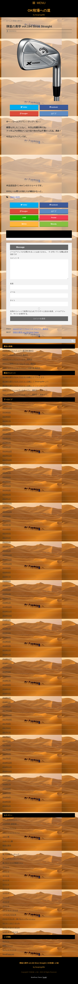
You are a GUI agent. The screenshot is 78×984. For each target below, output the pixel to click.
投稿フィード (7, 946)
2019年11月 (7, 611)
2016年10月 (7, 771)
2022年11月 (7, 456)
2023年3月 (6, 438)
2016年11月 (7, 767)
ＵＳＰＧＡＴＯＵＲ (10, 932)
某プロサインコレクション (12, 858)
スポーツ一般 (7, 841)
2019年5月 (6, 637)
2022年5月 (6, 482)
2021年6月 (6, 529)
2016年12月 (7, 763)
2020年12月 (7, 555)
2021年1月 (6, 551)
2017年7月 (6, 732)
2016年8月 (6, 780)
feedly (54, 224)
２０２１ (5, 867)
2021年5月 (6, 534)
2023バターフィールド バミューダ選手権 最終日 (21, 368)
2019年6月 (6, 633)
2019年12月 (7, 607)
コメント (14, 258)
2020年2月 (6, 598)
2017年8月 (6, 728)
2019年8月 (6, 624)
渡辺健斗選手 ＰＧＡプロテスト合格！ (17, 377)
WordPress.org (8, 954)
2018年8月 (6, 676)
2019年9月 (6, 620)
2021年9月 (6, 516)
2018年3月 (6, 698)
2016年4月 (6, 797)
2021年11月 (7, 508)
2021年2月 (6, 546)
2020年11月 (7, 559)
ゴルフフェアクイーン (11, 833)
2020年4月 (6, 590)
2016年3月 (6, 802)
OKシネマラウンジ (10, 820)
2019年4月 (6, 642)
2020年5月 (6, 585)
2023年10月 (7, 408)
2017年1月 (6, 758)
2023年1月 (6, 447)
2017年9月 (6, 724)
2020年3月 (6, 594)
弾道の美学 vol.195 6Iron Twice (26, 332)
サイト (12, 300)
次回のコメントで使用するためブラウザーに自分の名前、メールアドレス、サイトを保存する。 (37, 312)
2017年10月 (7, 719)
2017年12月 (7, 711)
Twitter (24, 107)
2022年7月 (6, 473)
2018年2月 (6, 702)
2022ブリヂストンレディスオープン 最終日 (19, 390)
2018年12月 (7, 659)
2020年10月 (7, 564)
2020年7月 (6, 577)
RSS (24, 224)
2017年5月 (6, 741)
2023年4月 (6, 434)
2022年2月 (6, 495)
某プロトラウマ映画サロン (12, 863)
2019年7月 (6, 629)
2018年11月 (7, 663)
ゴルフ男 (5, 837)
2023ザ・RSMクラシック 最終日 (15, 355)
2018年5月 (6, 689)
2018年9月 (6, 672)
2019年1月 (6, 655)
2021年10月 (7, 512)
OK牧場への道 (39, 10)
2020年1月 (6, 603)
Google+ (24, 113)
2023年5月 (6, 430)
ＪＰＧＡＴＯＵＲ (9, 915)
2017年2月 (6, 754)
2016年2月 (6, 806)
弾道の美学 (15, 197)
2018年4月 (6, 694)
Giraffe (45, 977)
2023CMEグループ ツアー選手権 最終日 (18, 351)
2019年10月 (7, 616)
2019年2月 (6, 650)
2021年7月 (6, 525)
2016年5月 (6, 793)
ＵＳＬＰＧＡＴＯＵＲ (11, 928)
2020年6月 (6, 581)
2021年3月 (6, 542)
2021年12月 (7, 503)
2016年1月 (6, 810)
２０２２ (5, 871)
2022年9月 (6, 464)
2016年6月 (6, 789)
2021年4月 (6, 538)
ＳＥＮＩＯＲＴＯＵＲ (11, 923)
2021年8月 (6, 521)
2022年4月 (6, 486)
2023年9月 (6, 412)
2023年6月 (6, 425)
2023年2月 (6, 443)
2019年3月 (6, 646)
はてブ (54, 113)
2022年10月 (7, 460)
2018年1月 (6, 706)
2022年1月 (6, 499)
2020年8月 (6, 572)
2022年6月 (6, 477)
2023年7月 (6, 421)
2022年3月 (6, 490)
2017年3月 (6, 750)
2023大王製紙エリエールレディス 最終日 (19, 364)
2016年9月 (6, 776)
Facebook (54, 107)
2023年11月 (7, 404)
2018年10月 (7, 668)
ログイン (5, 941)
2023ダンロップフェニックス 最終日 (17, 359)
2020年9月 (6, 568)
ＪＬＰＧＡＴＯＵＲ (10, 910)
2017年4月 (6, 745)
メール (12, 292)
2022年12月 (7, 451)
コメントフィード (9, 950)
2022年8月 (6, 469)
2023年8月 (6, 417)
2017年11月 (7, 715)
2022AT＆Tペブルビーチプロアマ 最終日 (30, 329)
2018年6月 (6, 685)
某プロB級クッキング (11, 854)
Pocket (54, 217)
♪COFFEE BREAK (10, 824)
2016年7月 (6, 784)
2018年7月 (6, 681)
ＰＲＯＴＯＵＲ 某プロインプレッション (18, 919)
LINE (24, 217)
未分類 (5, 850)
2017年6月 (6, 737)
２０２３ (5, 889)
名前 (11, 284)
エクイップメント (9, 828)
